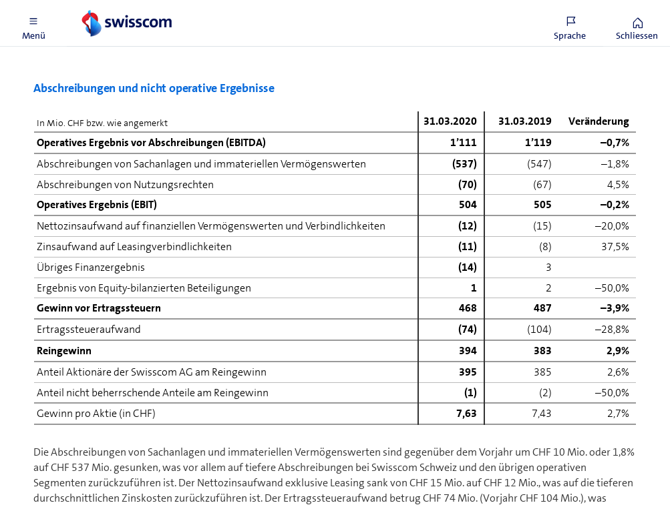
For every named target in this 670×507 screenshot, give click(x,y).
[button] (33, 23)
